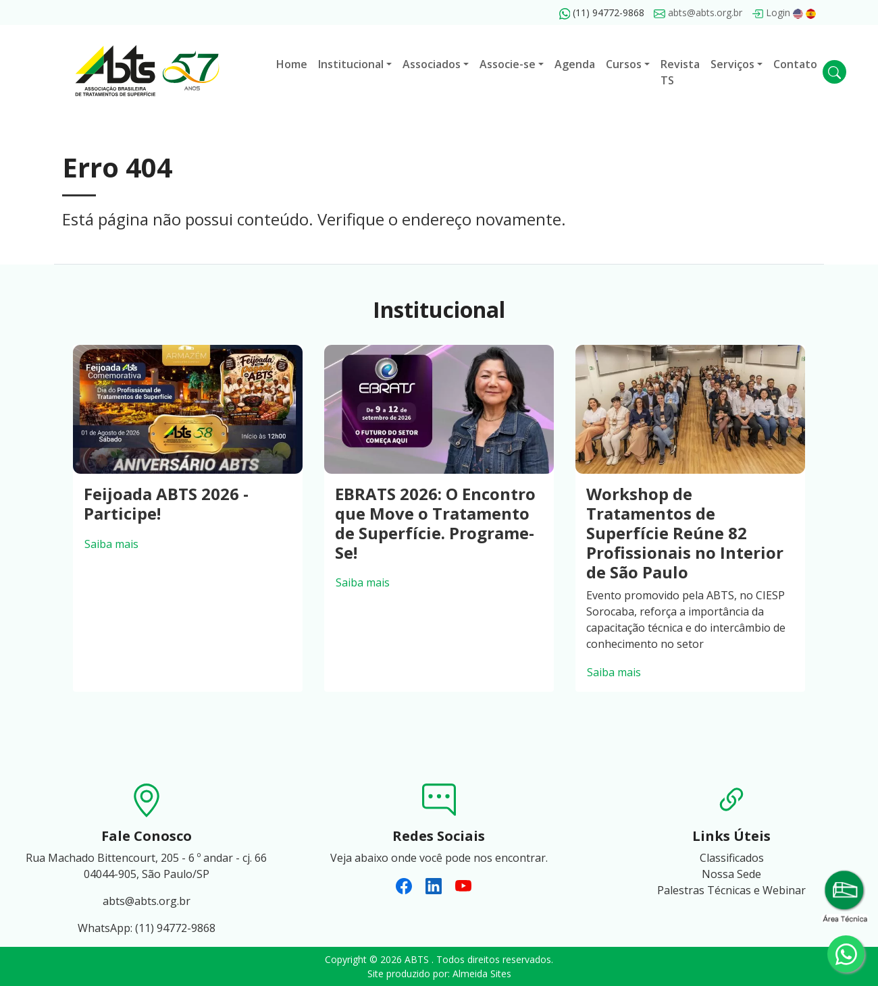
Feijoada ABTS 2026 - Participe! (166, 503)
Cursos (624, 64)
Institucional (351, 64)
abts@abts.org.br (698, 12)
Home (291, 64)
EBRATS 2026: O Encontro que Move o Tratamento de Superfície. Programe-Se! (435, 523)
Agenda (574, 64)
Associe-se (508, 64)
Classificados (732, 857)
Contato (795, 64)
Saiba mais (111, 544)
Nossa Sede (731, 874)
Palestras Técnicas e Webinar (731, 890)
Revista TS (680, 72)
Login (771, 12)
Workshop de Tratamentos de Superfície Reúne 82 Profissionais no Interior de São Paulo (684, 532)
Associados (432, 64)
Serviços (732, 64)
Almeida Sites (482, 973)
